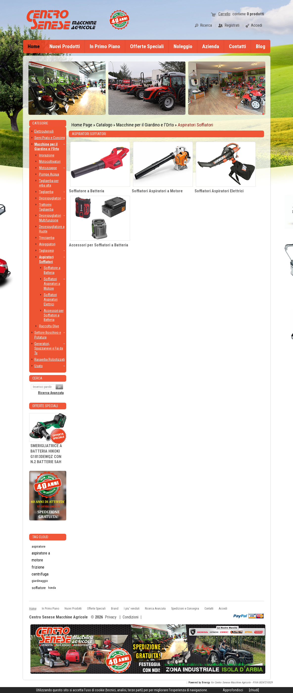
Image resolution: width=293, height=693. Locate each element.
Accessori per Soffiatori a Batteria (98, 245)
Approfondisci (233, 690)
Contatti (237, 46)
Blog (260, 46)
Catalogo (104, 124)
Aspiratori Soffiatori (195, 124)
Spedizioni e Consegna (185, 608)
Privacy (110, 617)
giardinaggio (40, 581)
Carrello (224, 14)
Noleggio (183, 46)
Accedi (223, 608)
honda (52, 588)
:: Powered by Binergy (198, 682)
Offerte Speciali (147, 46)
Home (34, 46)
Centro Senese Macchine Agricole (58, 617)
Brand (114, 608)
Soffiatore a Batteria (86, 191)
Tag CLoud (40, 537)
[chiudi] (254, 690)
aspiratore (38, 546)
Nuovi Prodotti (64, 46)
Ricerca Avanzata (51, 393)
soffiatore (39, 588)
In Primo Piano (105, 46)
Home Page (81, 124)
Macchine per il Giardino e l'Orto (145, 124)
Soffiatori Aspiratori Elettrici (219, 191)
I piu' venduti (131, 608)
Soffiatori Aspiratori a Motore (157, 191)
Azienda (210, 46)
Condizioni (130, 617)
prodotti (255, 14)
